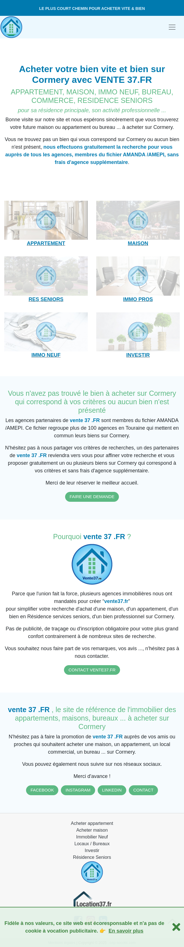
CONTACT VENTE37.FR (92, 669)
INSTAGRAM (77, 790)
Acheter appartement (92, 823)
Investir (92, 850)
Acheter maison (92, 830)
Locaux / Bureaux (92, 843)
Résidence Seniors (92, 857)
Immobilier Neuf (92, 836)
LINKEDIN (112, 790)
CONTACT (143, 790)
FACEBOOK (42, 790)
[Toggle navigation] (172, 27)
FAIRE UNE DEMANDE (92, 496)
